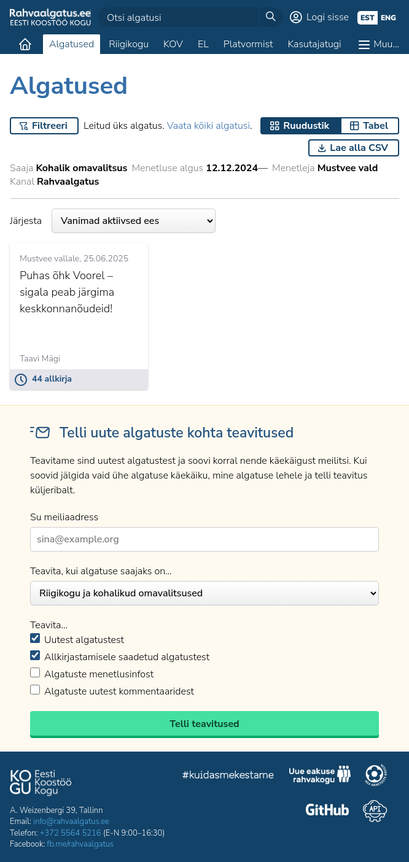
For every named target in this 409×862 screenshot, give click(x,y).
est (367, 18)
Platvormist (248, 44)
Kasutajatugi (314, 44)
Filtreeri (50, 126)
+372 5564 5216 (70, 833)
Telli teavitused (204, 724)
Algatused (71, 44)
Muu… (386, 44)
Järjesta (113, 221)
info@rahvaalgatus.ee (71, 821)
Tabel (375, 126)
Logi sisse (327, 17)
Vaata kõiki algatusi (208, 126)
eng (388, 18)
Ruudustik (306, 126)
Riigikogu (129, 44)
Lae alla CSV (359, 148)
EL (203, 44)
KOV (173, 44)
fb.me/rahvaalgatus (80, 844)
